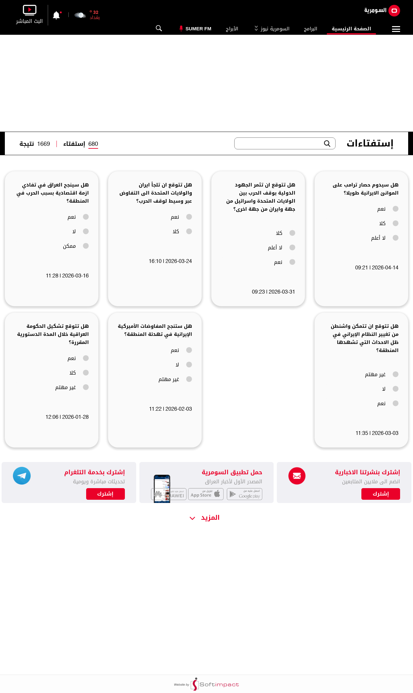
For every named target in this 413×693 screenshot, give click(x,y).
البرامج (310, 28)
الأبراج (232, 28)
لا (80, 231)
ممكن (76, 246)
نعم (387, 209)
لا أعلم (384, 238)
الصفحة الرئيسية (351, 28)
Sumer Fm (198, 28)
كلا (388, 223)
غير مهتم (381, 374)
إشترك (105, 494)
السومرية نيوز (271, 28)
